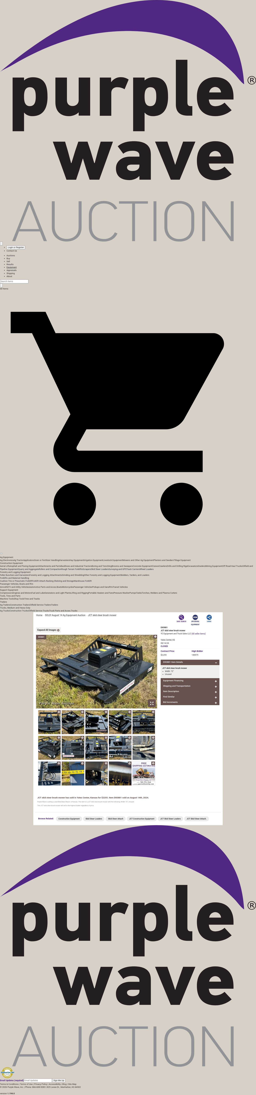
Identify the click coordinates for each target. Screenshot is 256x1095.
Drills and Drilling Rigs (177, 566)
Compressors (6, 593)
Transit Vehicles (120, 587)
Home (39, 615)
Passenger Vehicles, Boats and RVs (16, 584)
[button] (128, 546)
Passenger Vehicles (83, 587)
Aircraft (3, 587)
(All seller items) (199, 634)
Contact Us (12, 251)
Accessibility (55, 1084)
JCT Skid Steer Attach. (196, 819)
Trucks (74, 610)
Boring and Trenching (102, 566)
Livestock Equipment (112, 560)
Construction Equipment (11, 563)
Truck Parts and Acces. (60, 610)
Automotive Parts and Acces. (43, 587)
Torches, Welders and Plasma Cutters (159, 593)
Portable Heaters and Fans (101, 593)
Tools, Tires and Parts (10, 596)
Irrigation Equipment (93, 560)
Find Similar (169, 696)
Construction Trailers (20, 605)
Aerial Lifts (5, 566)
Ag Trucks (4, 610)
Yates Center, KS (168, 640)
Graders (201, 566)
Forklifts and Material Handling (14, 578)
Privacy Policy (40, 1084)
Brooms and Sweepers (122, 566)
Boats (59, 587)
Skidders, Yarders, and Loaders (134, 575)
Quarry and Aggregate (28, 569)
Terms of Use (26, 1084)
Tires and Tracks (32, 599)
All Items (4, 288)
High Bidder (197, 651)
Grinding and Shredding (73, 575)
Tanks (139, 593)
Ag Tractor (18, 560)
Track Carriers (133, 569)
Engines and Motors (22, 593)
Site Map (72, 1084)
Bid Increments (170, 702)
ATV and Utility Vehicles (18, 587)
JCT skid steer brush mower (102, 615)
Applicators (28, 560)
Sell (8, 261)
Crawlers (163, 566)
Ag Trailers (5, 605)
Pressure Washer (121, 593)
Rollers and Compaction (50, 569)
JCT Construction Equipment (141, 819)
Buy (8, 258)
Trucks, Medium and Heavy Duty (15, 608)
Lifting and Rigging (79, 593)
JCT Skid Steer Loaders (170, 819)
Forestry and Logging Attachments (45, 575)
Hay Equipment (77, 560)
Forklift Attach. (39, 581)
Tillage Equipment (182, 560)
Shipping (11, 273)
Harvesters (64, 560)
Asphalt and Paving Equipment (24, 566)
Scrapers (87, 569)
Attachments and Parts (50, 566)
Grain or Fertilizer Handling (46, 560)
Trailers (3, 602)
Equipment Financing (173, 680)
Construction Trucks (18, 610)
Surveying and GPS (117, 569)
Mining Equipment (213, 566)
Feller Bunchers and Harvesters (14, 575)
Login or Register (16, 247)
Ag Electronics (7, 560)
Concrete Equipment (142, 566)
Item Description (171, 691)
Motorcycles (68, 587)
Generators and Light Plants (58, 593)
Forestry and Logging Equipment (15, 572)
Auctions (11, 255)
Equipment (12, 267)
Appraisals (11, 270)
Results (10, 264)
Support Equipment (9, 590)
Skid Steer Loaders (100, 569)
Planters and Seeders (164, 560)
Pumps (132, 593)
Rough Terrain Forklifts (72, 569)
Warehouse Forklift (83, 581)
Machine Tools (7, 599)
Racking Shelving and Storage (60, 581)
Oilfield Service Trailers (40, 605)
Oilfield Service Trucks (38, 610)
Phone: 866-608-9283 (35, 1087)
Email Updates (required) (12, 1080)
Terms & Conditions (9, 1084)
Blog (64, 1084)
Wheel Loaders (147, 569)
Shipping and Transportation (176, 686)
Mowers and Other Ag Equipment (138, 560)
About (9, 276)
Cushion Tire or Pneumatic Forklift (16, 581)
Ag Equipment (6, 557)
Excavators (192, 566)
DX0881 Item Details (173, 662)
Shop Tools (19, 599)
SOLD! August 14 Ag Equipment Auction (65, 615)
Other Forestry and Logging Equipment (102, 575)
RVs (111, 587)
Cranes (155, 566)
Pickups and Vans (100, 587)
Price (167, 651)
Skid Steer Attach (115, 819)
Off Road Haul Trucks (232, 566)
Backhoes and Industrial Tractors (76, 566)
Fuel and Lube (38, 593)
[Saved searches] (1, 243)
